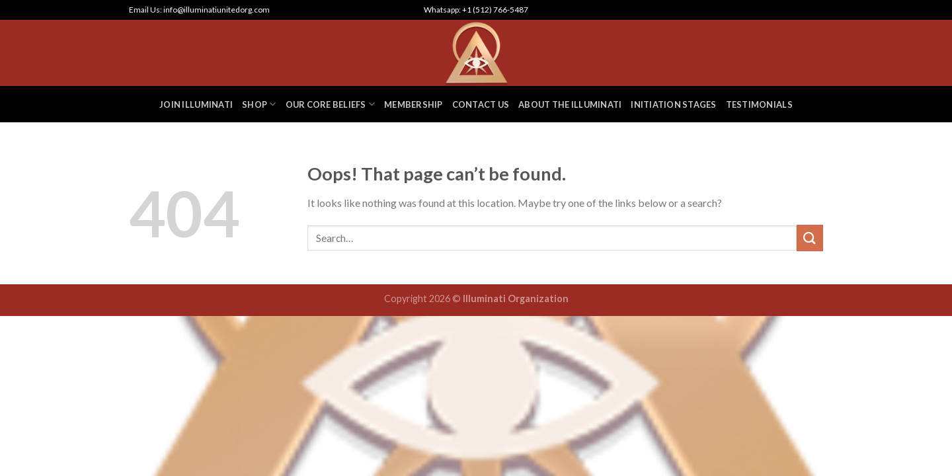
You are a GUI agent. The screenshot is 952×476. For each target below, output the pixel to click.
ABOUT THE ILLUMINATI (569, 104)
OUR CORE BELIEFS (331, 104)
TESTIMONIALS (759, 104)
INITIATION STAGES (673, 104)
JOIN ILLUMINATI (196, 104)
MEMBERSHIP (413, 104)
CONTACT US (481, 104)
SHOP (259, 104)
